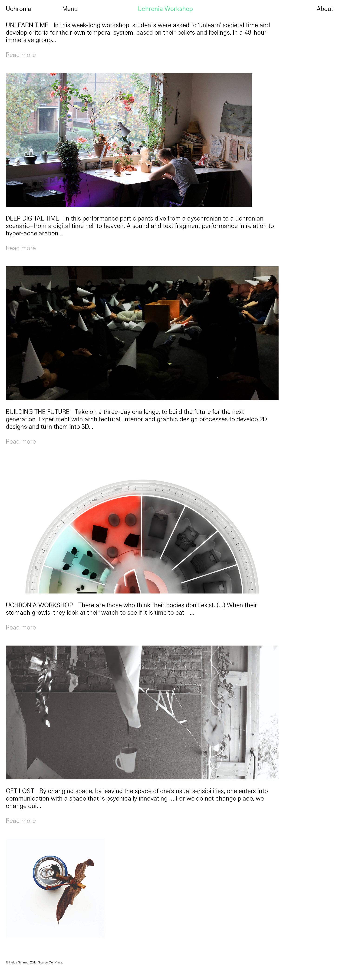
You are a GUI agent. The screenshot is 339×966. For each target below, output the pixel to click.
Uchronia (18, 8)
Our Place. (56, 962)
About (325, 8)
